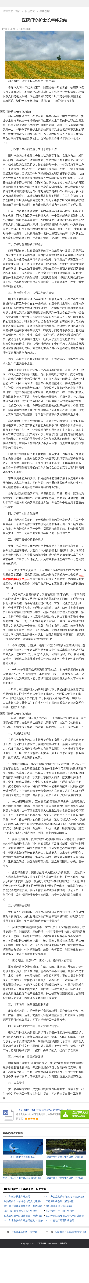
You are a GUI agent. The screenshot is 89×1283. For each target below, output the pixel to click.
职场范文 (30, 11)
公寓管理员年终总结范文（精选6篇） (23, 1215)
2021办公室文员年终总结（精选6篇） (65, 1196)
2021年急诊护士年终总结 (17, 1196)
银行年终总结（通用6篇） (59, 1206)
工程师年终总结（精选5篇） (61, 1201)
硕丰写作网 (41, 1243)
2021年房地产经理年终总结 (60, 1220)
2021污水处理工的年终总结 (60, 1211)
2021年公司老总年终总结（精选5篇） (23, 1206)
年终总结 (44, 11)
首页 (18, 11)
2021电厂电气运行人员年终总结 (20, 1211)
